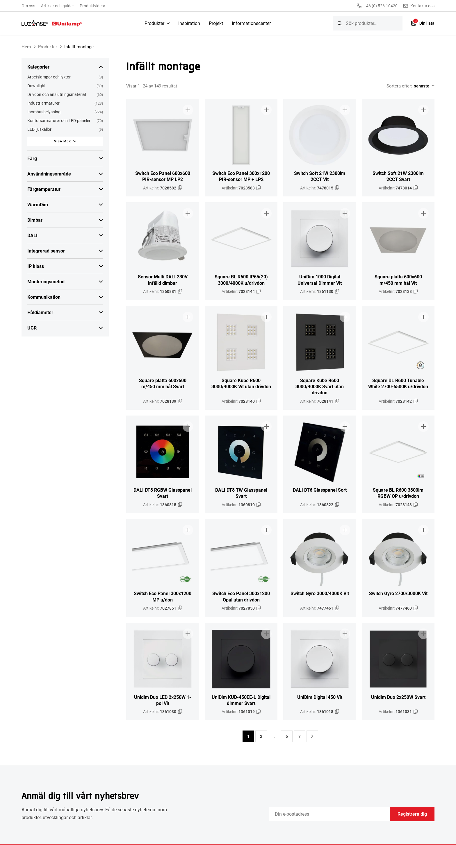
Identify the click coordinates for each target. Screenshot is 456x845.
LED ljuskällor (39, 129)
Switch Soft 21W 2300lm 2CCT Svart (398, 176)
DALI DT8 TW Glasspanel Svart (241, 493)
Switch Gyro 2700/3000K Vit (398, 593)
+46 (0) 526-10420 (377, 5)
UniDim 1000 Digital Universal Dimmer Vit (320, 279)
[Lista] (422, 23)
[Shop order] (423, 86)
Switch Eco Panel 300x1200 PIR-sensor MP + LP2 (241, 176)
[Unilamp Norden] (52, 23)
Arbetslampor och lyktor (49, 77)
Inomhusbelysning (43, 111)
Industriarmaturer (43, 103)
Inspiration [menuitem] (189, 23)
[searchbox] (367, 23)
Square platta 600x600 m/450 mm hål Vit (398, 279)
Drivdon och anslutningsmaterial (56, 94)
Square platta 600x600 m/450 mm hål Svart (162, 383)
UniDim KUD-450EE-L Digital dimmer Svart (241, 700)
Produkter (47, 46)
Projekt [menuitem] (216, 23)
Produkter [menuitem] (154, 23)
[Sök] (339, 23)
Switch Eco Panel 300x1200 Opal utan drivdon (241, 596)
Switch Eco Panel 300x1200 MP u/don (162, 596)
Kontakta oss (418, 5)
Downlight (36, 85)
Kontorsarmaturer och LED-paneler (58, 120)
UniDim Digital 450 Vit (319, 697)
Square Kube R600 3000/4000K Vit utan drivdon (241, 383)
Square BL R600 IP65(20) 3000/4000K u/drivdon (241, 279)
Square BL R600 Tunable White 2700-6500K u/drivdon (398, 383)
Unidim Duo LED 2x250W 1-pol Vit (162, 700)
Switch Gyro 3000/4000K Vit (320, 593)
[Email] (329, 814)
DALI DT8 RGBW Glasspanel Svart (162, 493)
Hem (26, 46)
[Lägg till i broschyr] (188, 110)
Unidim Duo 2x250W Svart (398, 697)
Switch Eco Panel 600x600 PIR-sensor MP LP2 (162, 176)
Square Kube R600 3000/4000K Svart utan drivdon (319, 386)
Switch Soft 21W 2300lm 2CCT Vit (319, 176)
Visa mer (62, 141)
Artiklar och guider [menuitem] (57, 5)
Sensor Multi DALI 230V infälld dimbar (163, 279)
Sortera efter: (399, 86)
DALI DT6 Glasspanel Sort (320, 490)
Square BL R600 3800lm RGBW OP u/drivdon (398, 493)
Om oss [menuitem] (28, 5)
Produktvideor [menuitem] (92, 5)
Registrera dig (412, 814)
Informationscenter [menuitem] (251, 23)
